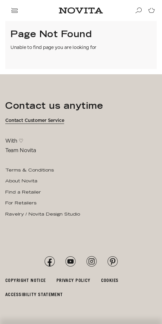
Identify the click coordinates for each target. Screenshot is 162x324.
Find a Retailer (23, 192)
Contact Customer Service (34, 120)
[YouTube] (70, 261)
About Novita (21, 180)
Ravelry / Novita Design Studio (42, 214)
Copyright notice (25, 280)
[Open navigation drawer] (14, 10)
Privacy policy (73, 280)
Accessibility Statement (34, 294)
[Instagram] (91, 261)
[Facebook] (49, 261)
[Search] (138, 10)
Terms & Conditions (29, 170)
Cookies (110, 280)
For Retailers (20, 202)
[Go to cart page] (151, 10)
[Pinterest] (112, 261)
